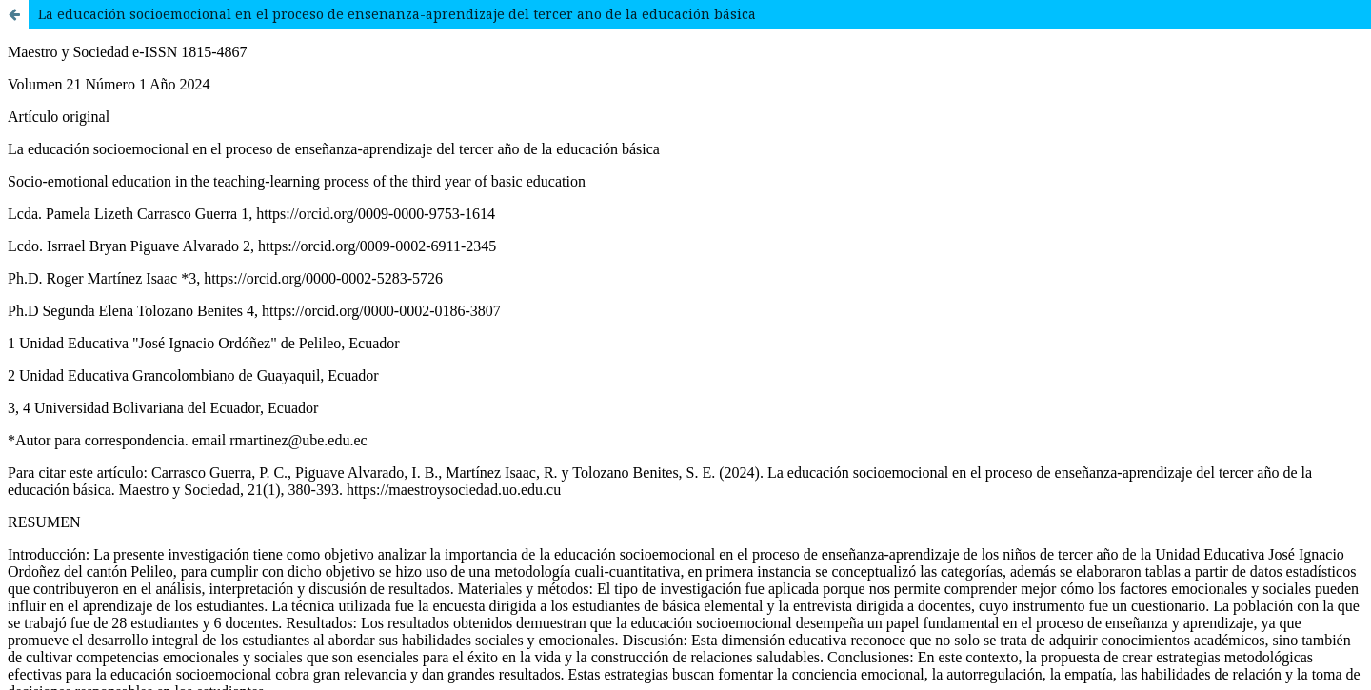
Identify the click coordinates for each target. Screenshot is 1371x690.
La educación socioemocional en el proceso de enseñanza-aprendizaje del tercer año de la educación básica (397, 14)
